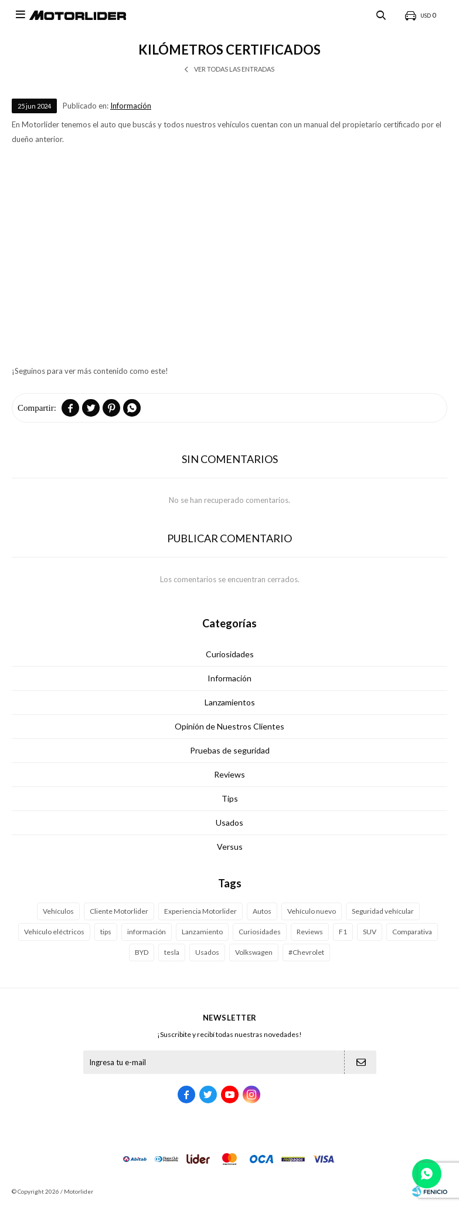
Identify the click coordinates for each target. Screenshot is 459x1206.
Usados (229, 822)
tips (105, 931)
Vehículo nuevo (311, 911)
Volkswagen (254, 952)
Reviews (229, 774)
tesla (171, 952)
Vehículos (58, 911)
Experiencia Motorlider (200, 911)
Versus (230, 847)
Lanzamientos (230, 702)
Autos (262, 911)
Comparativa (412, 931)
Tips (230, 798)
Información (130, 105)
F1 (343, 931)
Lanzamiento (202, 931)
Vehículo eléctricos (54, 931)
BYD (141, 952)
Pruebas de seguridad (230, 750)
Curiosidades (230, 654)
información (146, 931)
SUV (369, 931)
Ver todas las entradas (234, 69)
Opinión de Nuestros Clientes (229, 726)
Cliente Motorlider (119, 911)
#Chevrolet (306, 952)
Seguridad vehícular (383, 911)
